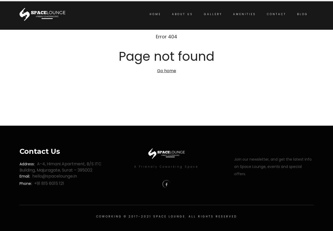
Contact (276, 14)
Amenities (244, 14)
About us (182, 14)
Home (155, 14)
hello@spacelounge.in (54, 176)
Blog (302, 14)
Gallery (213, 14)
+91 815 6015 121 (49, 183)
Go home (166, 70)
